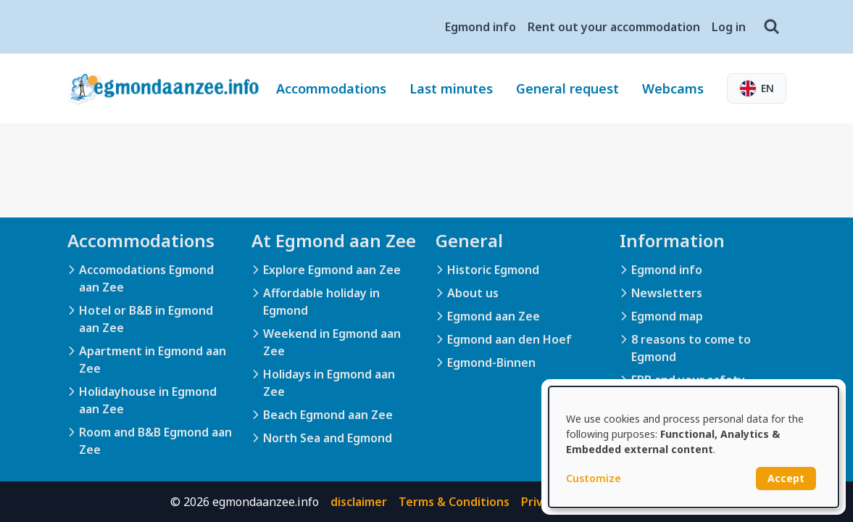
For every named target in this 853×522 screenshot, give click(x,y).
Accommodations (331, 88)
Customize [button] (593, 478)
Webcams (673, 88)
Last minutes (451, 88)
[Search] (771, 26)
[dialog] (694, 447)
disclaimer (358, 502)
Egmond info (480, 27)
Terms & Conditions (454, 502)
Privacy (541, 502)
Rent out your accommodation (614, 27)
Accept (785, 478)
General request (567, 88)
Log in (729, 27)
